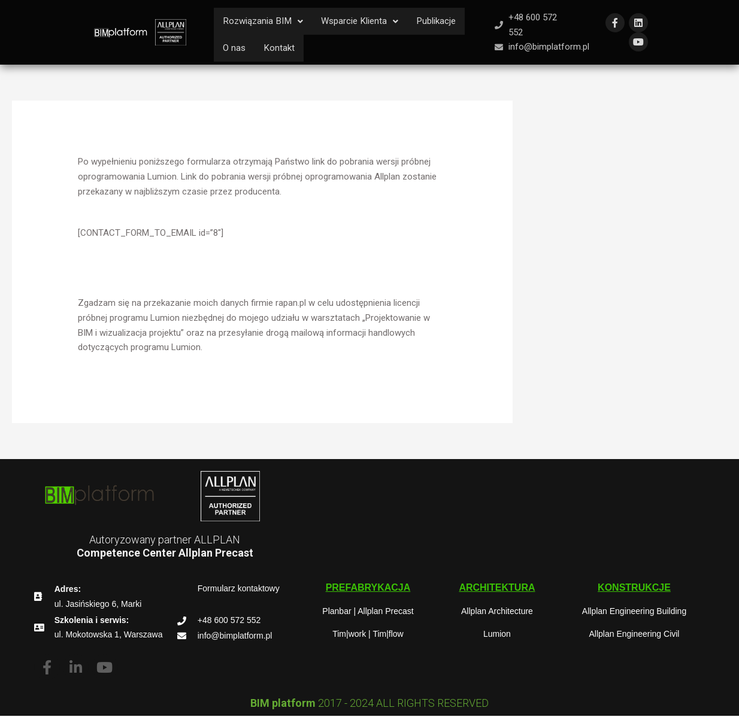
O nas (235, 48)
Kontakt (280, 48)
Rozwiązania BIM (265, 21)
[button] (265, 21)
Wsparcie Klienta (367, 21)
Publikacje (447, 21)
